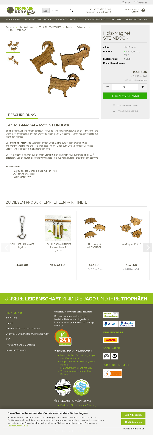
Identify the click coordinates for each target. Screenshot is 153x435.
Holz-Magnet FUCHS (131, 244)
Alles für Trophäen (37, 19)
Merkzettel (140, 2)
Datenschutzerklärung (18, 426)
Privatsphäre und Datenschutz (20, 345)
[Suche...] (45, 10)
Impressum (11, 318)
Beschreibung (22, 115)
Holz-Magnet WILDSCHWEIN (94, 246)
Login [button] (126, 2)
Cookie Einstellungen (16, 350)
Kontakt (9, 323)
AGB (8, 339)
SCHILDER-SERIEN (136, 19)
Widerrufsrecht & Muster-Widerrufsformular (27, 334)
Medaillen (13, 19)
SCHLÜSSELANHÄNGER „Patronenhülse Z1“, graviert (59, 247)
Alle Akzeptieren (133, 415)
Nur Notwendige (133, 422)
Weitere (116, 19)
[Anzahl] (125, 86)
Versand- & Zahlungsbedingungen (23, 328)
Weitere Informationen (133, 428)
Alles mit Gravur (95, 19)
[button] (107, 86)
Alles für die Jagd (67, 19)
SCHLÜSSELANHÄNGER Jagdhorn (22, 246)
